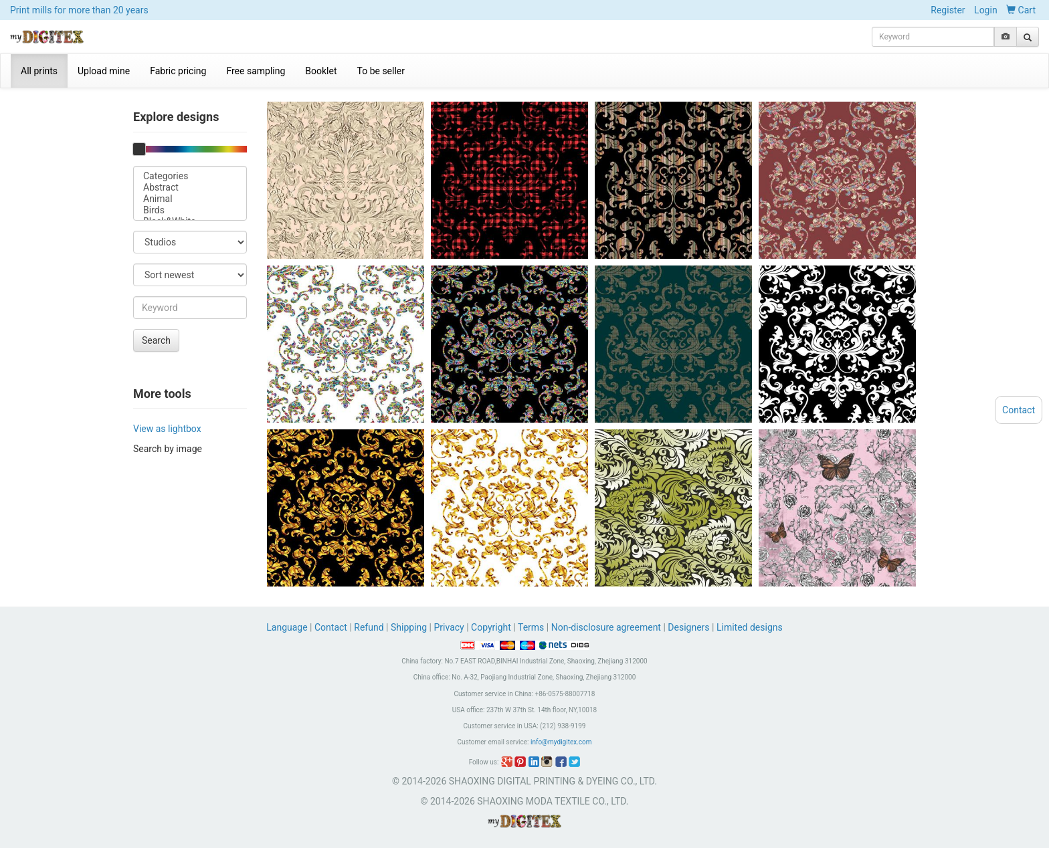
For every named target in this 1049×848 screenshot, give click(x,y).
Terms (531, 627)
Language (288, 627)
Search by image (167, 448)
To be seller (381, 71)
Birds (190, 210)
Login (985, 10)
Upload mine (104, 71)
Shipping (409, 627)
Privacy (449, 627)
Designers (688, 627)
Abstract (190, 187)
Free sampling (255, 71)
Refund (368, 627)
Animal (190, 199)
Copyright (491, 627)
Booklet (321, 71)
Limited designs (750, 627)
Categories (190, 176)
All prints (39, 71)
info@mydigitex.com (561, 742)
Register (948, 10)
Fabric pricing (178, 71)
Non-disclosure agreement (606, 627)
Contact (330, 627)
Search (156, 340)
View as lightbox (167, 428)
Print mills (79, 10)
